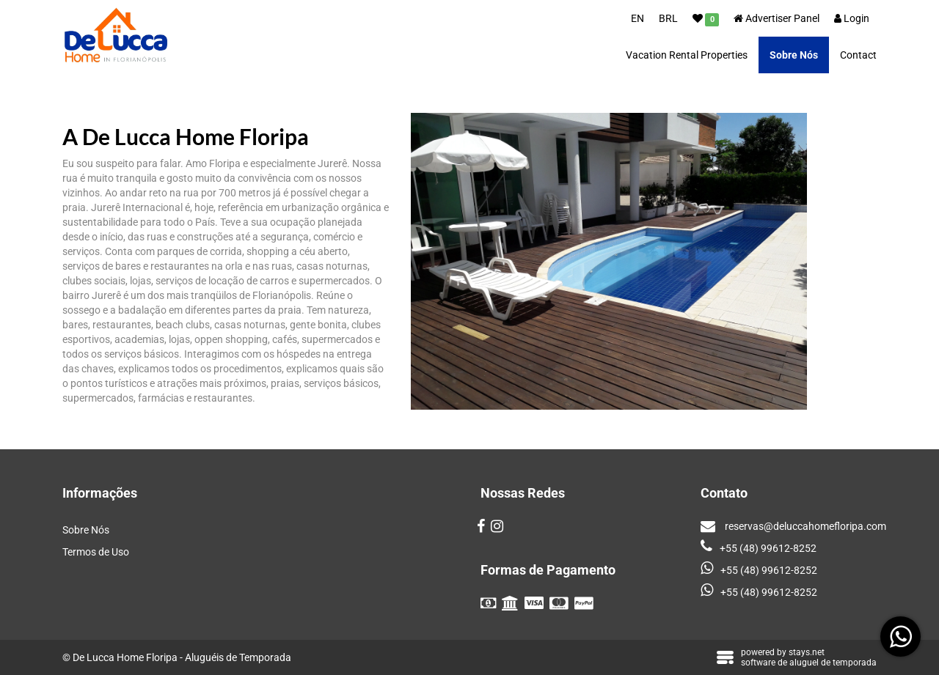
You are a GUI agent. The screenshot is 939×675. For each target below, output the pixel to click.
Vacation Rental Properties (687, 55)
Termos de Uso (95, 552)
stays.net (807, 652)
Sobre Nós (794, 55)
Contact (858, 55)
